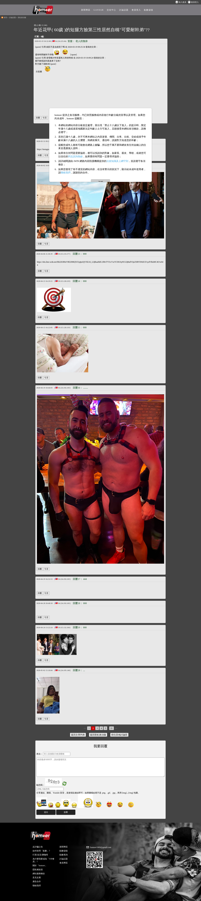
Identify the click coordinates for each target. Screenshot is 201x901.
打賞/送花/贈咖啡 (40, 855)
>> (116, 728)
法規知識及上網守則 (117, 161)
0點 (42, 36)
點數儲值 (63, 851)
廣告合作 (37, 881)
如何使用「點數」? (41, 851)
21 (111, 728)
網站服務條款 (39, 873)
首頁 (5, 17)
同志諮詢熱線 (75, 156)
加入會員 (180, 2)
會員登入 (193, 2)
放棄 (66, 812)
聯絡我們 (37, 885)
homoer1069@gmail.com (100, 847)
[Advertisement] (100, 93)
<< (85, 728)
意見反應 (37, 877)
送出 (46, 812)
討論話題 (12, 17)
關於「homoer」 (40, 865)
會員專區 (63, 863)
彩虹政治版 (22, 17)
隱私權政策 (38, 869)
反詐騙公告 (38, 847)
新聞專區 (63, 847)
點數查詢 (63, 855)
